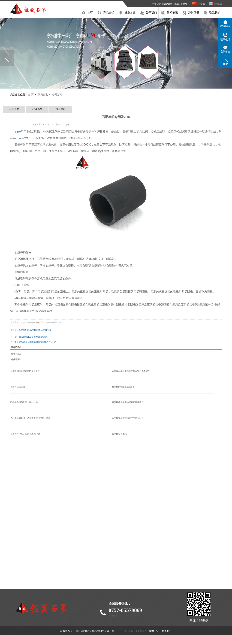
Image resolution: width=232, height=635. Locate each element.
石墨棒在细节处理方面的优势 (24, 402)
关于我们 (151, 12)
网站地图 (168, 3)
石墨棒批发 (46, 330)
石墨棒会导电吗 (119, 434)
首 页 (31, 94)
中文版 (201, 4)
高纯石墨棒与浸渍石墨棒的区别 (33, 337)
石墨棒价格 (35, 330)
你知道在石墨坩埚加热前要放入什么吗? (37, 342)
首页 (90, 12)
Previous (7, 58)
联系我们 (214, 12)
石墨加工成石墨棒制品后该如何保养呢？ (131, 371)
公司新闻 (57, 94)
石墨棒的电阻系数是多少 (123, 386)
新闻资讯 (172, 12)
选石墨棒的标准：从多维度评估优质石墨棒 (30, 418)
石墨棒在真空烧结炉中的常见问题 (128, 418)
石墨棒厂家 (24, 330)
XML (185, 3)
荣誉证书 (193, 12)
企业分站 (156, 3)
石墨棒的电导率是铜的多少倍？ (25, 371)
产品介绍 (109, 12)
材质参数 (130, 12)
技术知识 (60, 109)
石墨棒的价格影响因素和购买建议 (128, 402)
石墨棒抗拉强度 (17, 386)
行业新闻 (37, 109)
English (218, 4)
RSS (177, 3)
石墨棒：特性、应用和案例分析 (25, 434)
